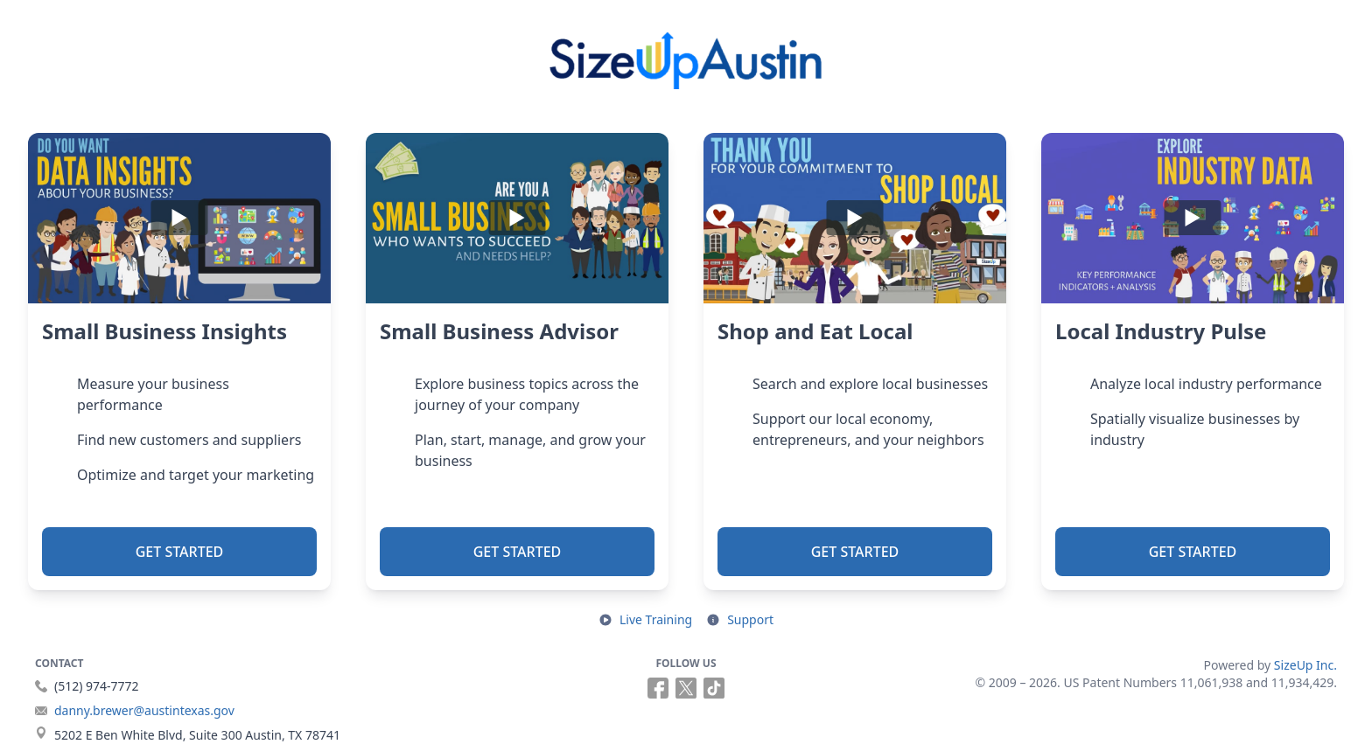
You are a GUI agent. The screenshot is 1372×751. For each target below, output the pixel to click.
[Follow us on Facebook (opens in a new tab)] (658, 688)
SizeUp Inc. (1305, 665)
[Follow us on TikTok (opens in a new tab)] (714, 688)
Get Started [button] (180, 551)
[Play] (179, 218)
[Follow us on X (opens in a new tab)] (686, 688)
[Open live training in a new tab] (645, 620)
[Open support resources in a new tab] (740, 620)
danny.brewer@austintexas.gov (144, 710)
